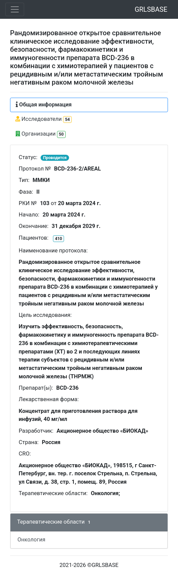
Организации (40, 134)
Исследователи (43, 119)
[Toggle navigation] (14, 9)
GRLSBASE (151, 9)
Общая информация (44, 104)
